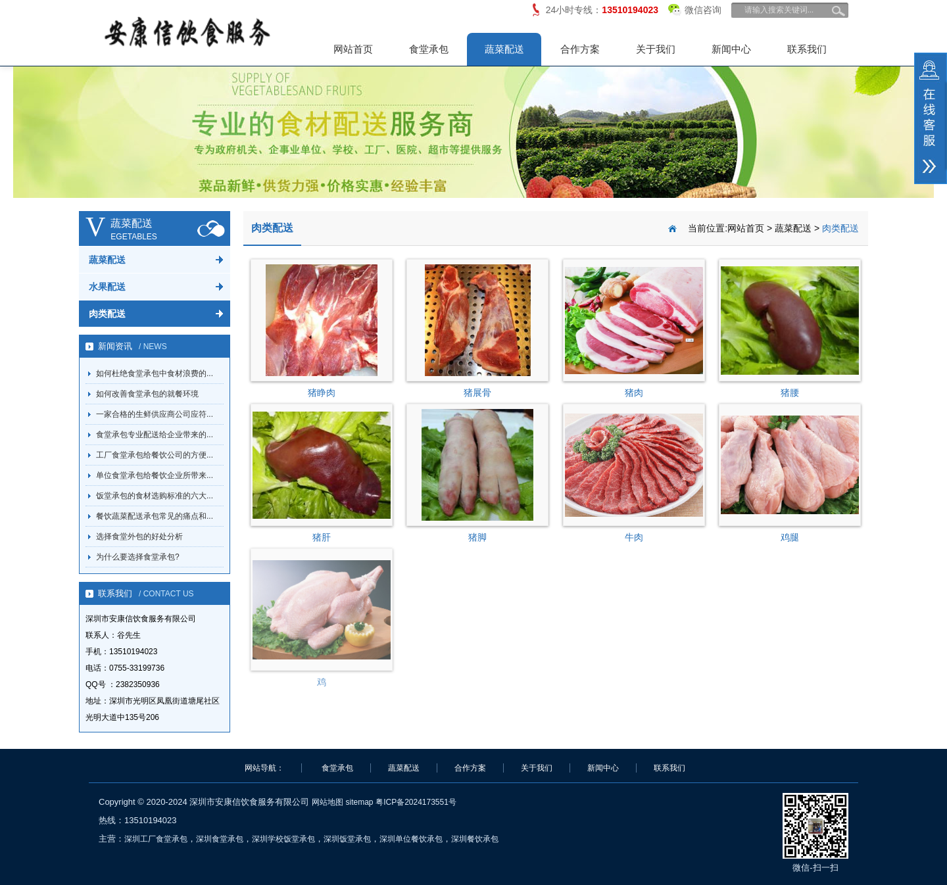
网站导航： (264, 768)
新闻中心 (731, 49)
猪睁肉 (321, 392)
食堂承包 (429, 49)
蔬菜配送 (504, 49)
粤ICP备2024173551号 (416, 802)
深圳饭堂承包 (347, 839)
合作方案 (580, 49)
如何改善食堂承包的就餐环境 (147, 393)
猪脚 (477, 537)
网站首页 (353, 49)
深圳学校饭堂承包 (283, 839)
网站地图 (327, 802)
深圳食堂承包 (219, 839)
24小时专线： (602, 10)
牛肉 (634, 537)
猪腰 (790, 392)
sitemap (359, 802)
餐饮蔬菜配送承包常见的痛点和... (154, 516)
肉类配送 (107, 313)
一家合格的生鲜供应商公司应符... (154, 414)
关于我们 (655, 49)
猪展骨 (477, 392)
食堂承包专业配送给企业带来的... (154, 434)
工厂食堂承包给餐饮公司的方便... (154, 455)
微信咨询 (694, 7)
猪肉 (634, 392)
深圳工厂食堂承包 (155, 839)
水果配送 (107, 286)
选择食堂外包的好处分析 (139, 536)
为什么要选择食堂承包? (138, 557)
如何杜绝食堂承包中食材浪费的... (154, 373)
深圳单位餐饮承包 (411, 839)
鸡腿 (790, 537)
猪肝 (321, 537)
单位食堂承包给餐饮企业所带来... (154, 475)
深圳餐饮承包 (474, 839)
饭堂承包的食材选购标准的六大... (154, 495)
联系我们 (807, 49)
